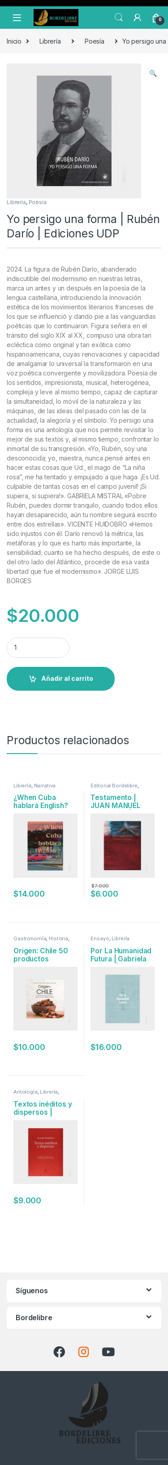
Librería (50, 41)
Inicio (14, 41)
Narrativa (45, 785)
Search (119, 17)
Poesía (94, 41)
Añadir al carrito (67, 678)
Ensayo (99, 938)
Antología (25, 1092)
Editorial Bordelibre (113, 785)
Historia (58, 938)
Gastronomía (29, 938)
